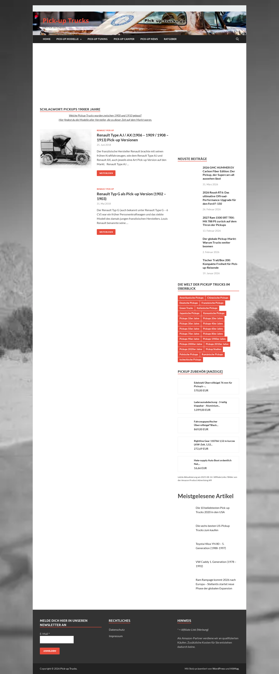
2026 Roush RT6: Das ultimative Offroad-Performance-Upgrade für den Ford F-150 (219, 198)
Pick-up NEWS (149, 39)
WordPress (218, 668)
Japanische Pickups (189, 313)
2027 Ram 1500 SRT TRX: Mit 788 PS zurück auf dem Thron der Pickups (219, 221)
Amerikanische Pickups (192, 297)
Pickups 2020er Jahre (191, 349)
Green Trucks (186, 308)
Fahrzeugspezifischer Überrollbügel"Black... (206, 423)
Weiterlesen (105, 172)
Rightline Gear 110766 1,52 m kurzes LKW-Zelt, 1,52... (214, 442)
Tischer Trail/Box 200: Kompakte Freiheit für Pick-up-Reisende (220, 263)
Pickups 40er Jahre (213, 323)
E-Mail (45, 633)
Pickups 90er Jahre (189, 338)
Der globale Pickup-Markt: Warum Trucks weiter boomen (219, 242)
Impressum (116, 636)
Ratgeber (170, 39)
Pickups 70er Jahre (189, 333)
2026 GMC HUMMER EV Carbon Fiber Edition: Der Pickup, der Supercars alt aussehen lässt (219, 173)
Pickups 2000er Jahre (191, 344)
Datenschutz (117, 629)
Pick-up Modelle (67, 39)
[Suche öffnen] (237, 39)
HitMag (234, 668)
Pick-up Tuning (98, 39)
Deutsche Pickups (189, 302)
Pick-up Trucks (66, 20)
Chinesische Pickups (217, 297)
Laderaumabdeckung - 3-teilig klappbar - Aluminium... (210, 404)
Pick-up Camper (124, 39)
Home (46, 39)
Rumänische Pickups (212, 354)
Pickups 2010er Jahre (217, 344)
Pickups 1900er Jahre (214, 338)
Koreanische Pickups (214, 313)
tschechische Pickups (190, 359)
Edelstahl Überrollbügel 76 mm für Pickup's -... (213, 384)
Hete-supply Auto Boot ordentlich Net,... (212, 462)
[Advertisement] (139, 75)
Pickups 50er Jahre (189, 328)
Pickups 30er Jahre (189, 323)
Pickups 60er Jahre (213, 328)
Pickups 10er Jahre (189, 318)
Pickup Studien (213, 349)
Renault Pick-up (105, 130)
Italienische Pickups (207, 308)
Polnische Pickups (189, 354)
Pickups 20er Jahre (213, 318)
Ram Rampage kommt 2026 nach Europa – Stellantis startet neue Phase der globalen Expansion (216, 584)
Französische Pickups (212, 302)
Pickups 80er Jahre (213, 333)
